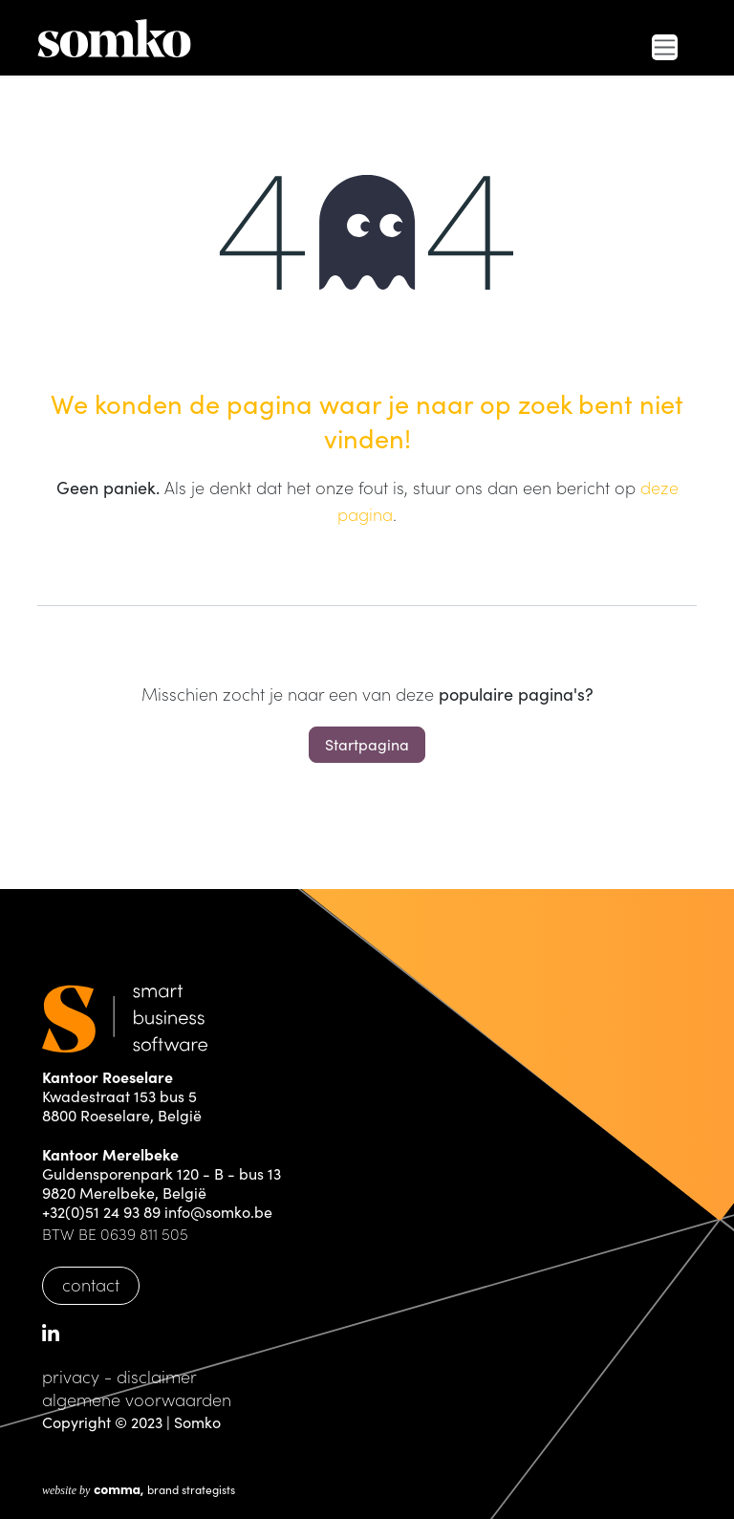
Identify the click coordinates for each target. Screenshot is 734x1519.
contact (90, 1284)
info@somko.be (218, 1212)
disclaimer (157, 1376)
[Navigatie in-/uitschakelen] (665, 47)
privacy (70, 1376)
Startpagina (367, 744)
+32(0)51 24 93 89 (101, 1212)
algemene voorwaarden (136, 1399)
